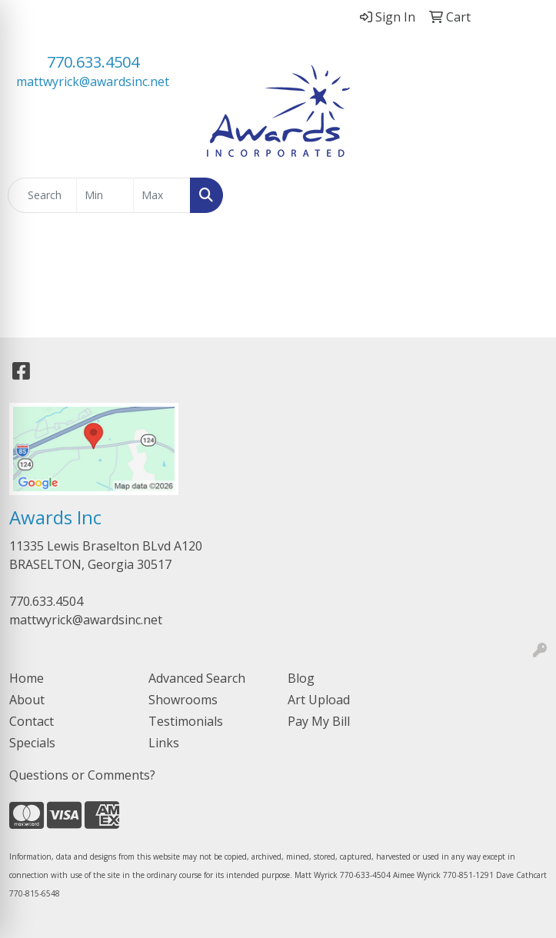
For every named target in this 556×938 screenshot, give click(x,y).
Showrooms (183, 699)
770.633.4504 (93, 62)
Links (163, 742)
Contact (31, 721)
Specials (32, 742)
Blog (301, 678)
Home (26, 678)
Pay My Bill (319, 721)
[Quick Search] (42, 195)
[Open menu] (525, 195)
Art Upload (319, 699)
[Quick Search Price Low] (105, 195)
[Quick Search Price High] (162, 195)
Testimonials (185, 721)
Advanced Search (196, 678)
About (27, 699)
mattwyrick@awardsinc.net (92, 81)
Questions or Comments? (82, 775)
